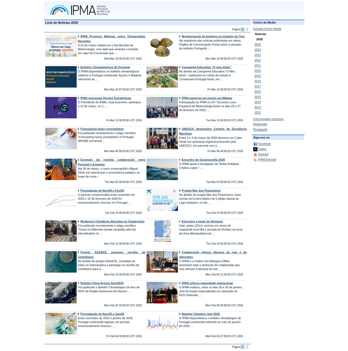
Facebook (264, 143)
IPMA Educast (267, 159)
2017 (258, 86)
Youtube (263, 154)
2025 (258, 44)
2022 (258, 60)
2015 (258, 96)
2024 (258, 49)
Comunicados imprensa (268, 118)
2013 (258, 107)
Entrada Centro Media (267, 28)
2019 (258, 75)
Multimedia (260, 124)
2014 (258, 101)
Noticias (260, 34)
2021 (258, 65)
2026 (259, 39)
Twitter (262, 149)
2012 (258, 112)
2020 (258, 70)
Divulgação (260, 129)
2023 (258, 54)
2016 (258, 91)
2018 (258, 81)
